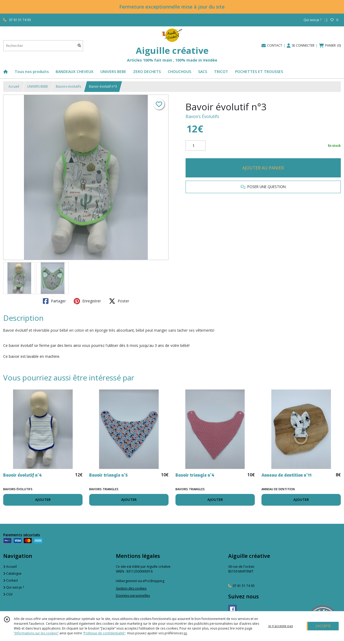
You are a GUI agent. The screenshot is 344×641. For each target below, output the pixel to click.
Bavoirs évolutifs (68, 86)
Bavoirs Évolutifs (202, 116)
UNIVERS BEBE (37, 86)
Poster (119, 301)
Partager (54, 301)
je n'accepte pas (280, 626)
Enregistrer (87, 301)
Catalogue (12, 573)
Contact (10, 580)
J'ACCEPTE (323, 626)
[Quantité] (196, 145)
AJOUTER (43, 499)
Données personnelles (133, 595)
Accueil (14, 86)
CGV (8, 594)
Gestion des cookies (131, 588)
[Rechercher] (79, 45)
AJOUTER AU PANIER (263, 168)
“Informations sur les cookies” (36, 633)
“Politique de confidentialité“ (104, 633)
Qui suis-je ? (13, 587)
